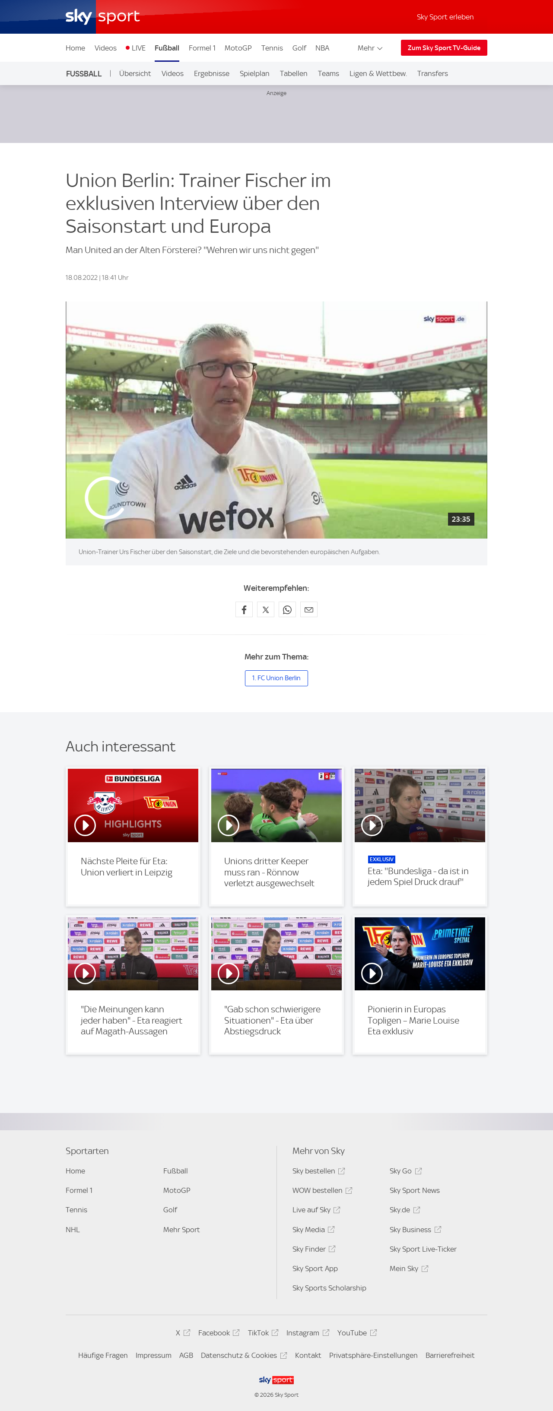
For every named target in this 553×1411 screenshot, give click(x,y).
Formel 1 (202, 48)
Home (75, 48)
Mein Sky (408, 1270)
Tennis (272, 48)
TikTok (262, 1334)
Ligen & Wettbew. (378, 73)
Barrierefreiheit (450, 1355)
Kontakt (308, 1355)
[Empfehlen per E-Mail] (309, 609)
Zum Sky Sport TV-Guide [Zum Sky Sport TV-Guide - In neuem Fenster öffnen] (444, 48)
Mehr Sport (181, 1229)
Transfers (432, 73)
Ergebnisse (211, 73)
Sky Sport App (315, 1268)
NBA (322, 48)
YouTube (355, 1334)
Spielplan (255, 73)
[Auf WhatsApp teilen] (287, 609)
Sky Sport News (415, 1190)
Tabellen (294, 73)
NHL (73, 1229)
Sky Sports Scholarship (329, 1288)
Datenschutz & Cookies (242, 1357)
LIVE (139, 48)
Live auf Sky (315, 1211)
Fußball (167, 48)
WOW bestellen (321, 1192)
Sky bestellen (317, 1172)
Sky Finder (312, 1250)
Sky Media (312, 1231)
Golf (299, 48)
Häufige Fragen (103, 1355)
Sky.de (403, 1211)
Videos (106, 48)
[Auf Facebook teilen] (244, 609)
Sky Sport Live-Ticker (423, 1249)
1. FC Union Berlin (276, 678)
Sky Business (414, 1231)
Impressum (154, 1355)
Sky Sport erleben (445, 17)
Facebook (217, 1334)
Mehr (371, 48)
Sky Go (404, 1172)
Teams (328, 73)
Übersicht (135, 73)
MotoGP (238, 48)
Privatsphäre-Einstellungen (373, 1355)
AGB (186, 1355)
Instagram (306, 1334)
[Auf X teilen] (265, 609)
